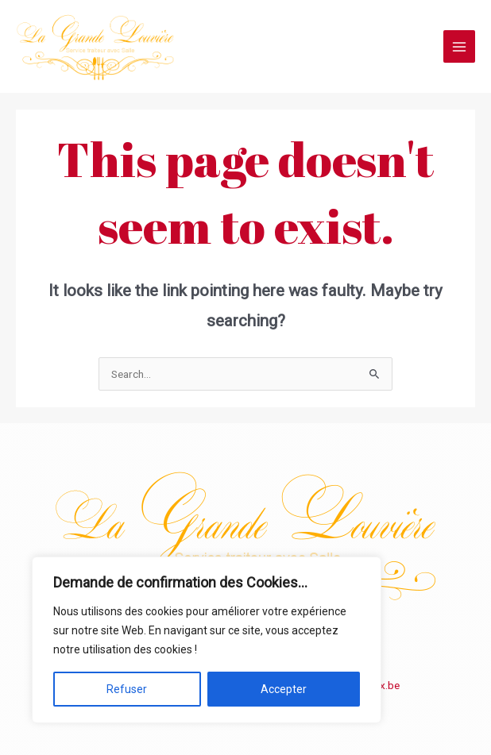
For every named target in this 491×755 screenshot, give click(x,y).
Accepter (284, 689)
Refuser (126, 689)
